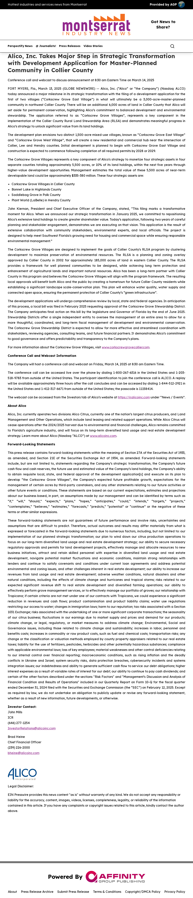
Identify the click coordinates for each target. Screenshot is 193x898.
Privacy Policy (174, 892)
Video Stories (93, 46)
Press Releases (69, 46)
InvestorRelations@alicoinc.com (32, 728)
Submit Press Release (73, 892)
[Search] (172, 46)
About (12, 892)
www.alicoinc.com (103, 436)
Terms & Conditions (107, 892)
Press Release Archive (37, 892)
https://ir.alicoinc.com (134, 397)
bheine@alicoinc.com (23, 753)
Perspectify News (20, 46)
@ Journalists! (46, 46)
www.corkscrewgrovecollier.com (125, 347)
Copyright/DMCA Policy (142, 892)
